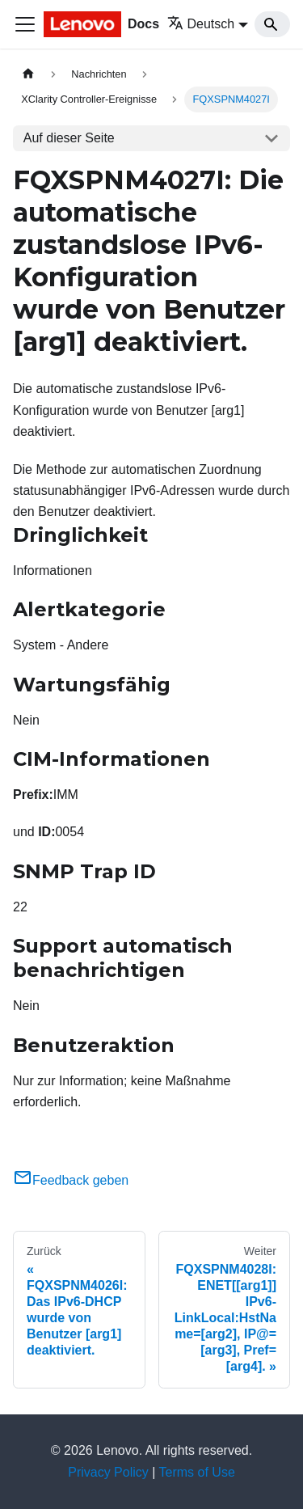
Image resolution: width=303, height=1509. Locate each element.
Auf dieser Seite (69, 138)
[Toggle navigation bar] (25, 24)
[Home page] (28, 74)
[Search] (272, 24)
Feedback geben (70, 1180)
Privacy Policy (108, 1472)
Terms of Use (197, 1472)
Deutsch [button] (201, 24)
